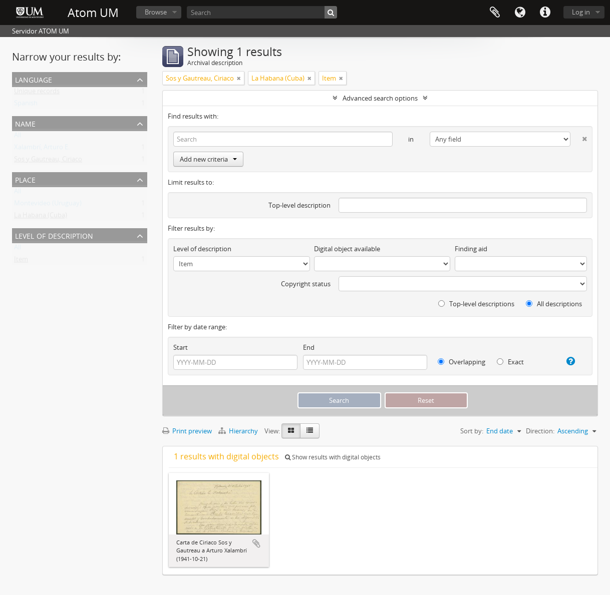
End (309, 347)
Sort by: (471, 430)
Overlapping (461, 361)
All (17, 137)
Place (25, 179)
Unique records (37, 93)
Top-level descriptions (476, 303)
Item (21, 261)
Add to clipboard (256, 543)
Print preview (187, 430)
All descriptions (554, 303)
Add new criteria (208, 159)
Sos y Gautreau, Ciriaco (48, 161)
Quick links (544, 12)
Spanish (26, 105)
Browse (156, 12)
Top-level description (299, 205)
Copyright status (306, 283)
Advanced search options (380, 98)
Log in (581, 12)
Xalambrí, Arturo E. (42, 149)
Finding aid (471, 248)
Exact (510, 361)
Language (519, 12)
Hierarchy (238, 430)
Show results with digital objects (333, 457)
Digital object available (347, 248)
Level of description (54, 235)
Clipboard (494, 12)
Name (25, 123)
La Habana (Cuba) (40, 217)
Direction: (540, 430)
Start (180, 347)
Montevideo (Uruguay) (48, 205)
